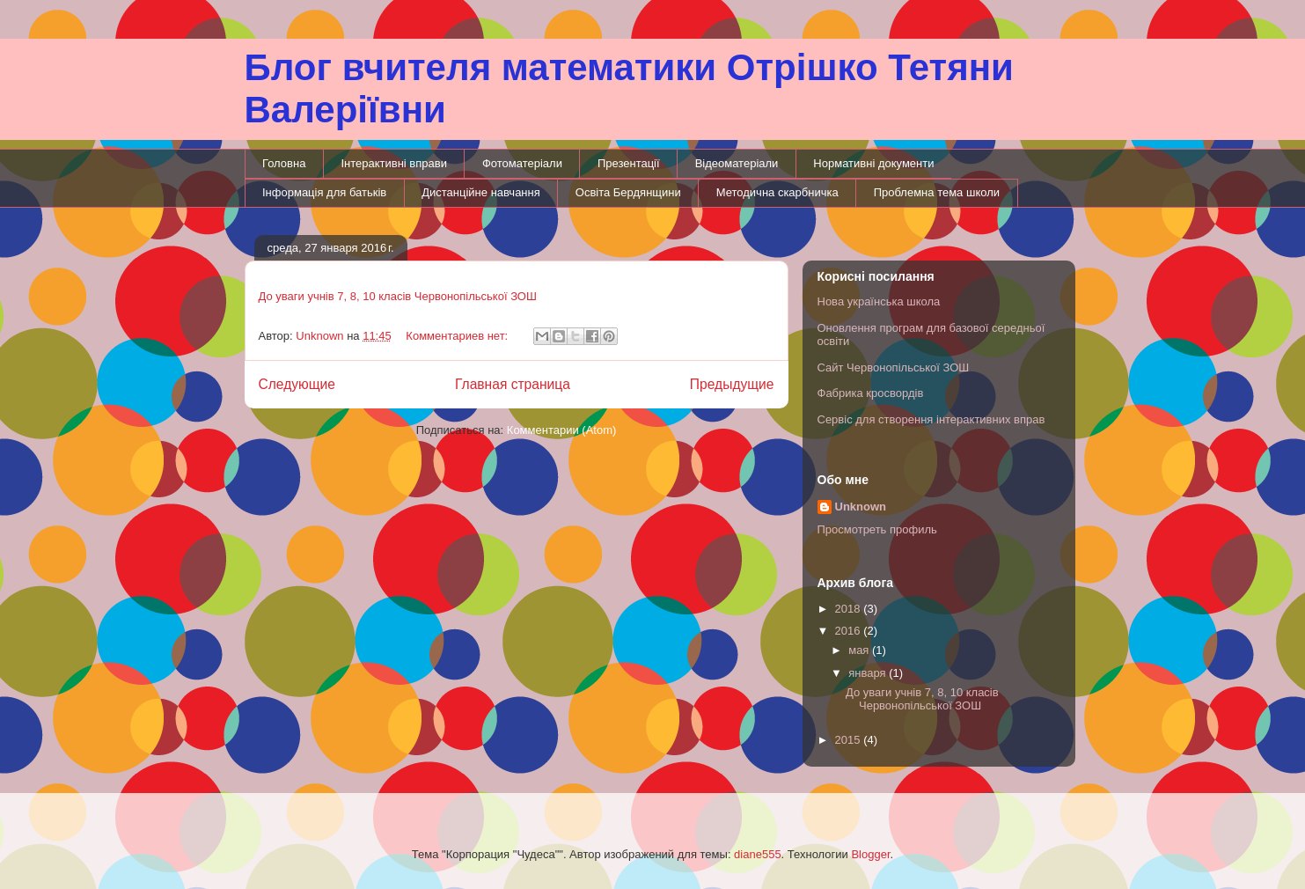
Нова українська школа (879, 301)
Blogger (870, 854)
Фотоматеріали (522, 163)
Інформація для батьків (324, 192)
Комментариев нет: (458, 335)
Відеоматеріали (737, 163)
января (868, 673)
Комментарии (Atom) (562, 430)
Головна (283, 163)
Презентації (629, 163)
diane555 (757, 854)
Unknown (861, 506)
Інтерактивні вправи (394, 163)
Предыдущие (732, 384)
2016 (849, 630)
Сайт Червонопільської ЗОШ (893, 367)
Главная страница (512, 384)
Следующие (297, 384)
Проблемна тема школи (937, 192)
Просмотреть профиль (877, 529)
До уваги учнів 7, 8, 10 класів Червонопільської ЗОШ (398, 296)
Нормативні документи (873, 163)
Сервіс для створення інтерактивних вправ (931, 419)
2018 (849, 608)
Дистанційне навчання (481, 192)
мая (860, 650)
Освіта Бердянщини (628, 192)
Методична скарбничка (777, 192)
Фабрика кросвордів (870, 393)
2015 (849, 739)
